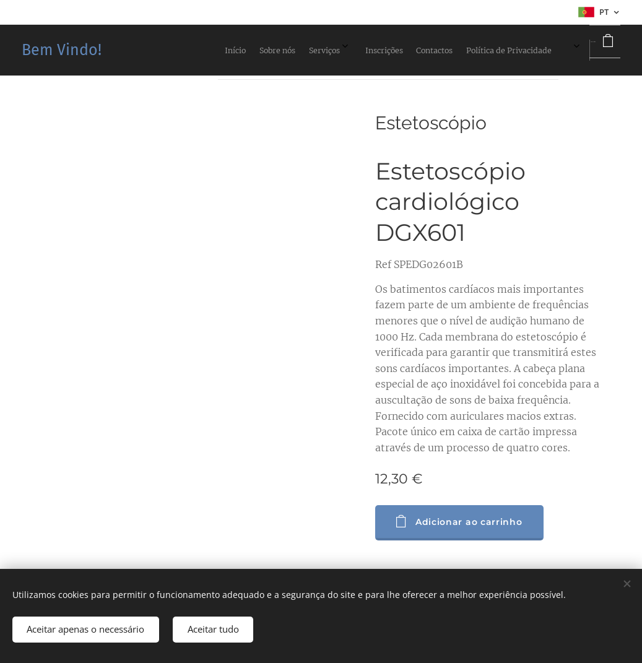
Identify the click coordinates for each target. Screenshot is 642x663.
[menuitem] (389, 50)
